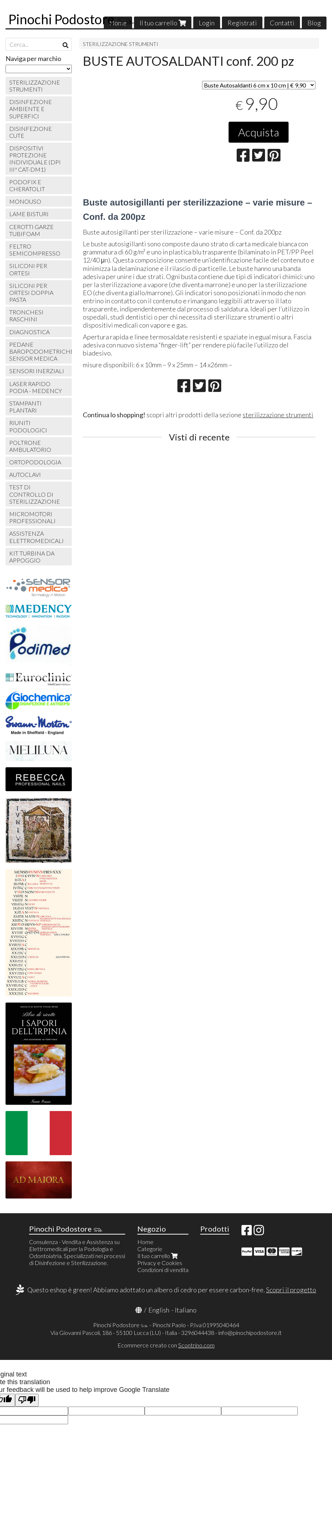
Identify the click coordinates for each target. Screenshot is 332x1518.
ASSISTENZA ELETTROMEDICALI (36, 537)
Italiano (186, 1310)
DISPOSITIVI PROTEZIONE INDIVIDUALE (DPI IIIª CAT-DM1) (35, 158)
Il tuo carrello (162, 23)
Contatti (282, 23)
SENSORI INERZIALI (36, 370)
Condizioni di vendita (162, 1269)
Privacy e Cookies (159, 1262)
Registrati (242, 23)
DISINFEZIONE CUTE (30, 132)
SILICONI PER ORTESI (28, 269)
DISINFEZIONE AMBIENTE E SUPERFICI (30, 108)
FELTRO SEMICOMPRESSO (34, 250)
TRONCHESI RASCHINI (26, 315)
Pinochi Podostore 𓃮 (71, 19)
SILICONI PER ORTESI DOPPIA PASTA (31, 292)
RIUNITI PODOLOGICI (28, 426)
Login (207, 23)
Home (145, 1241)
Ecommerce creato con (166, 1345)
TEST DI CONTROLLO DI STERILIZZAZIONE (34, 493)
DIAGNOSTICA (29, 331)
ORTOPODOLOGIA (35, 461)
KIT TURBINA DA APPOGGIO (31, 557)
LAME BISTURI (29, 213)
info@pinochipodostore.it (250, 1332)
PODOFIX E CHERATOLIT (27, 185)
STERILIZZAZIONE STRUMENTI (120, 44)
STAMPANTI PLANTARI (25, 407)
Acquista (258, 132)
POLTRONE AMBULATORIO (30, 446)
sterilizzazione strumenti (278, 415)
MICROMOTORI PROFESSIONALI (32, 517)
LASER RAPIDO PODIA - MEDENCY (35, 387)
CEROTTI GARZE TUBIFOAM (31, 230)
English (158, 1310)
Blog (314, 23)
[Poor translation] (27, 1400)
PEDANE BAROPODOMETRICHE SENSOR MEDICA (40, 351)
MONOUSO (25, 201)
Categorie (149, 1248)
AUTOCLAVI (25, 474)
